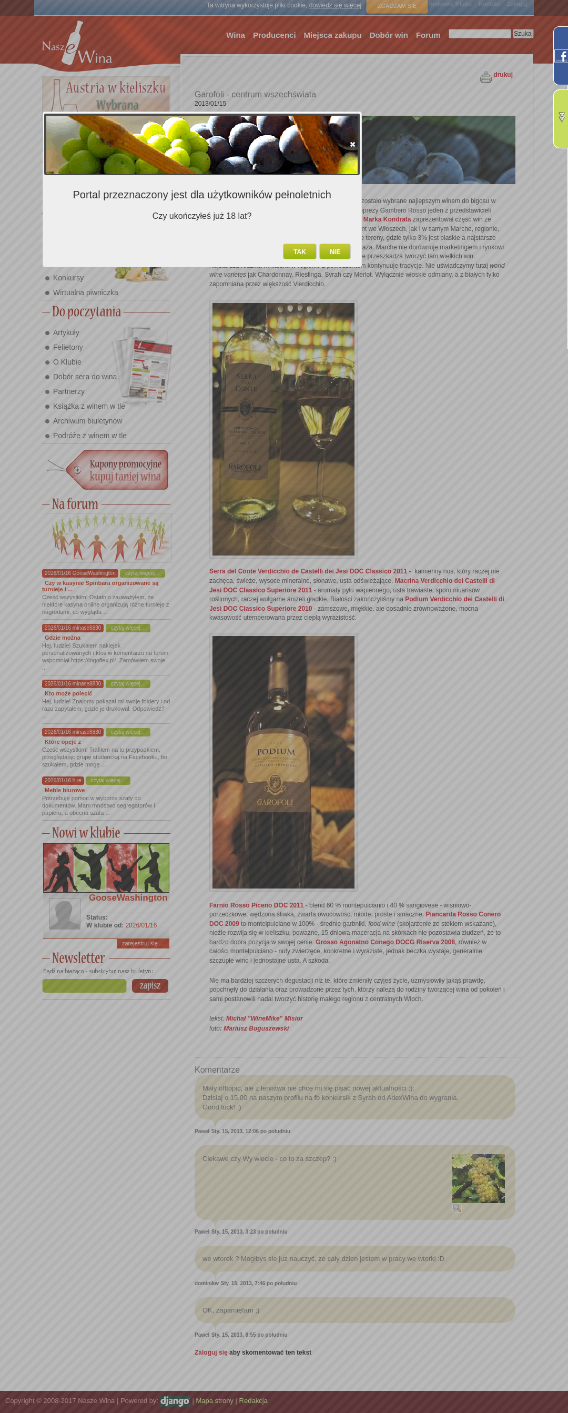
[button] (352, 144)
